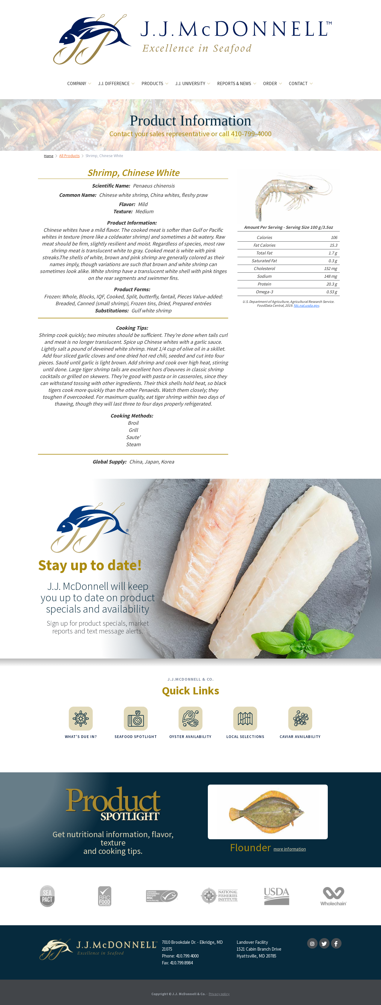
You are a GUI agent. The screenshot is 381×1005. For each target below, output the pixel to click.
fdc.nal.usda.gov (306, 305)
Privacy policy (219, 991)
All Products (69, 155)
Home (48, 156)
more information (290, 846)
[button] (79, 83)
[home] (191, 44)
